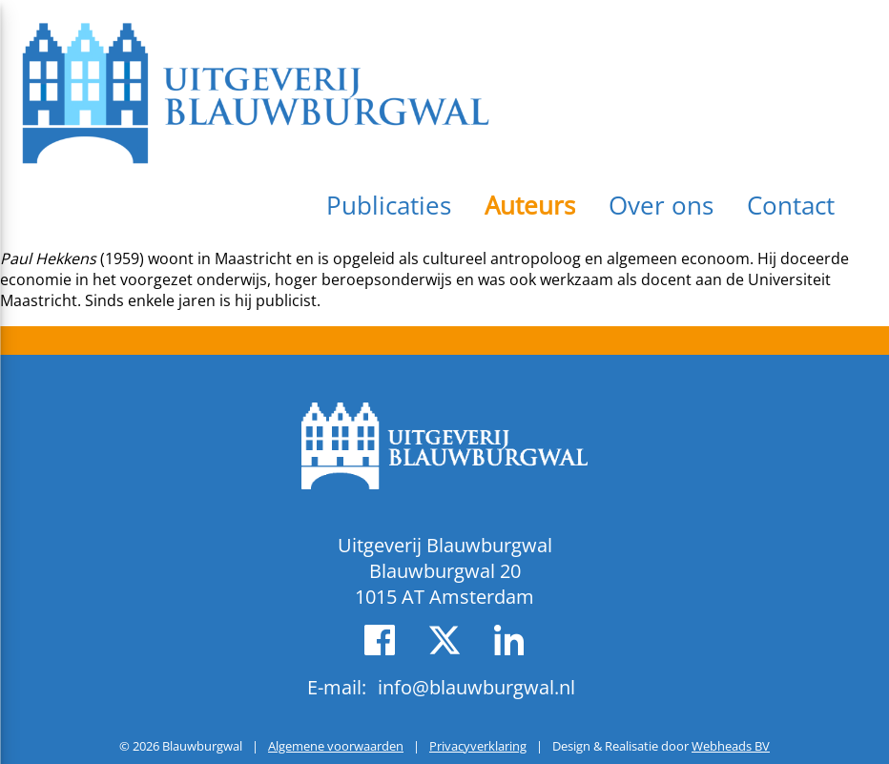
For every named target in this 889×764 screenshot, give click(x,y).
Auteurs (530, 205)
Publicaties (388, 205)
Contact (791, 205)
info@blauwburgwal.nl (476, 687)
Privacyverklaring (478, 745)
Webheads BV (731, 745)
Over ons (661, 205)
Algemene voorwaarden (335, 745)
